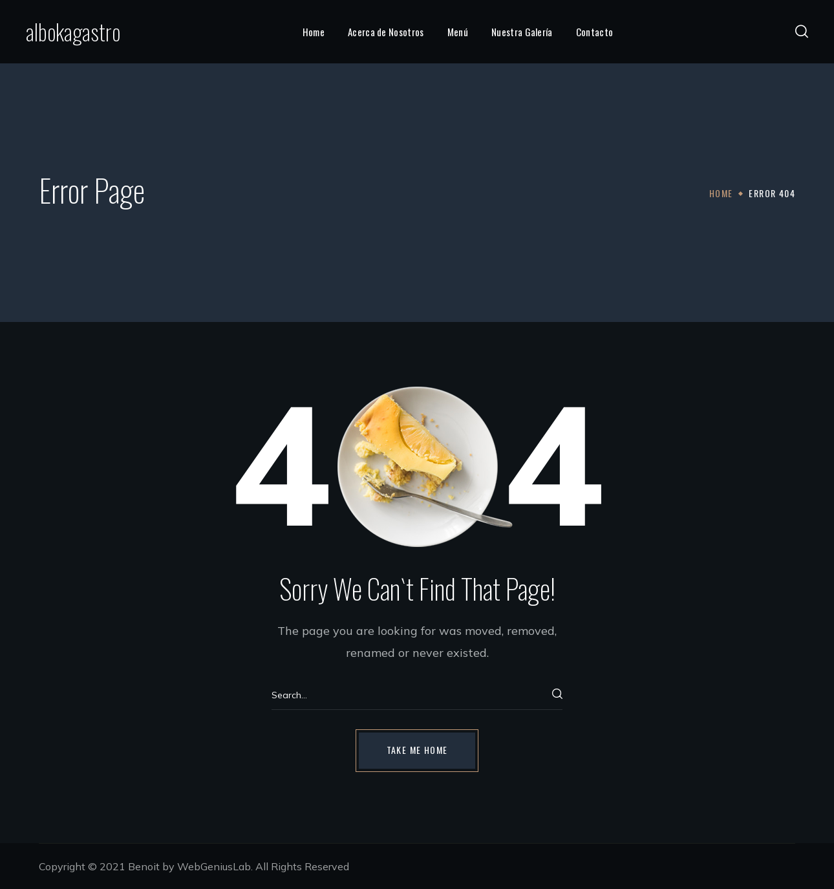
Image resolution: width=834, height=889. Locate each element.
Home (721, 193)
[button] (801, 31)
